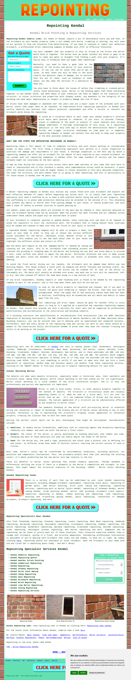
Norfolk (10, 638)
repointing (20, 358)
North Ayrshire (97, 635)
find (14, 521)
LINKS (94, 19)
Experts (47, 660)
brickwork (52, 538)
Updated (39, 660)
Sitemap (8, 660)
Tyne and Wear (49, 635)
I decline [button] (83, 673)
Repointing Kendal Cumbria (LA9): (24, 39)
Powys (41, 638)
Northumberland (54, 638)
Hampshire (65, 635)
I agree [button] (74, 673)
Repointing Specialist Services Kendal (37, 549)
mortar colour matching (62, 379)
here (19, 541)
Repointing (12, 347)
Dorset (67, 638)
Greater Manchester (26, 638)
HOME (88, 19)
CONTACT (109, 19)
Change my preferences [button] (96, 673)
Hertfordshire (80, 635)
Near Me (54, 660)
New (23, 660)
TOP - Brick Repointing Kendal (22, 647)
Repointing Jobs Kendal (99, 626)
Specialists (31, 660)
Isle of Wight (80, 638)
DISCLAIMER (119, 19)
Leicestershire (115, 635)
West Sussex (33, 635)
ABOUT (101, 19)
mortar (37, 462)
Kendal (55, 347)
